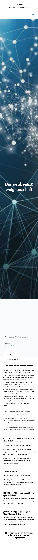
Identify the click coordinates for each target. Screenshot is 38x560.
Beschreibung (11, 355)
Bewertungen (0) (12, 359)
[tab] (11, 354)
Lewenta (19, 4)
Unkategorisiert (9, 346)
